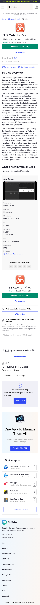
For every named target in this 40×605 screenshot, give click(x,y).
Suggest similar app (20, 509)
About (4, 543)
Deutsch (11, 537)
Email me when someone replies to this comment (20, 351)
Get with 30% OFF (20, 448)
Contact (4, 585)
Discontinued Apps (8, 554)
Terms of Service (8, 564)
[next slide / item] (35, 190)
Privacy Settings (7, 575)
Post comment (20, 356)
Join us (34, 1)
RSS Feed (5, 596)
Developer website (26, 67)
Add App (5, 548)
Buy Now (20, 52)
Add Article (6, 559)
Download (20, 46)
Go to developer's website (13, 254)
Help (3, 591)
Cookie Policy (7, 580)
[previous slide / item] (4, 190)
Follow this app (9, 67)
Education (11, 19)
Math (18, 19)
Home (4, 19)
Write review (20, 314)
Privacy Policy (7, 570)
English (4, 537)
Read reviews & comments (11, 62)
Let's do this (20, 401)
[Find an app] (9, 7)
